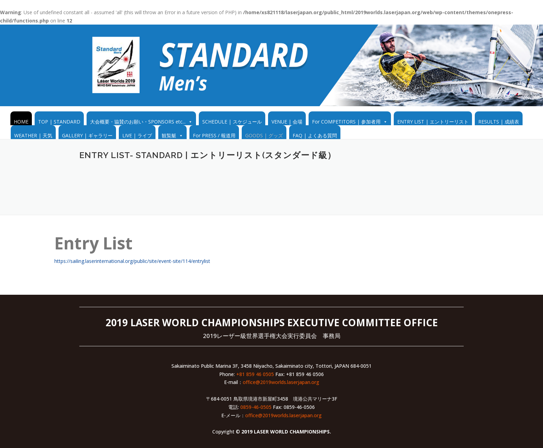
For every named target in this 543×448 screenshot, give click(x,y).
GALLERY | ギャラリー (87, 135)
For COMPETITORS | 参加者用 (346, 121)
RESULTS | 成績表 (498, 121)
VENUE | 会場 (287, 121)
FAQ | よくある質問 (315, 135)
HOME (21, 121)
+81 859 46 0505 (255, 374)
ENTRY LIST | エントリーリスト (433, 121)
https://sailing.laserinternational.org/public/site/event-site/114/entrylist (132, 261)
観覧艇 (169, 135)
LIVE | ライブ (137, 135)
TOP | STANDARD (59, 121)
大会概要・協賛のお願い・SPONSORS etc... (138, 121)
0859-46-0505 (256, 407)
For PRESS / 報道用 (214, 135)
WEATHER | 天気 (33, 135)
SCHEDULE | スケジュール (232, 121)
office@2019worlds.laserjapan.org (281, 382)
